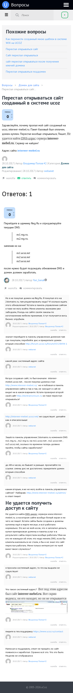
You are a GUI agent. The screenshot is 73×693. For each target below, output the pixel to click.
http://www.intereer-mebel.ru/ (21, 385)
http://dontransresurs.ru (29, 395)
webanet (49, 171)
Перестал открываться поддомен (26, 71)
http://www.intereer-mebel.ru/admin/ (46, 492)
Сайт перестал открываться (22, 55)
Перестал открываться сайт (22, 49)
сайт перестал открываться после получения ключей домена (32, 63)
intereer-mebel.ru (28, 150)
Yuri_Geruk (38, 280)
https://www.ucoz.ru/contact (48, 631)
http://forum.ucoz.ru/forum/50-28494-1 (46, 343)
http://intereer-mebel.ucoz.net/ (22, 416)
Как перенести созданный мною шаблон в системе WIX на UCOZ (36, 41)
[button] (6, 14)
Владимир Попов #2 (34, 163)
